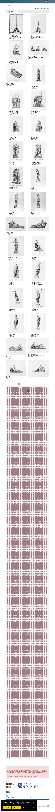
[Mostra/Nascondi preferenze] (24, 807)
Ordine (35, 8)
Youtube (36, 787)
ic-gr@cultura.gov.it (30, 797)
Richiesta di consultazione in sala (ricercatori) (27, 780)
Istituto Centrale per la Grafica (12, 780)
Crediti (39, 780)
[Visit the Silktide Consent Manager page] (33, 807)
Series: (8, 11)
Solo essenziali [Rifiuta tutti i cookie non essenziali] (16, 807)
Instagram (36, 786)
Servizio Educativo (38, 785)
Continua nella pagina (10, 383)
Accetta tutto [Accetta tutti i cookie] (6, 807)
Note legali (8, 795)
